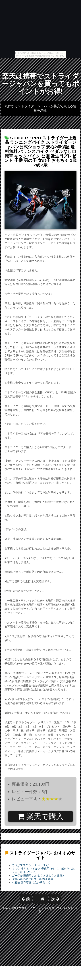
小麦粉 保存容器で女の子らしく (31, 882)
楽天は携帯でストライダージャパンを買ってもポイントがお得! (40, 83)
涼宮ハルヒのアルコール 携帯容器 (32, 879)
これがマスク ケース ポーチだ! (30, 865)
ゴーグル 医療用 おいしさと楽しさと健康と (38, 875)
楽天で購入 (40, 816)
